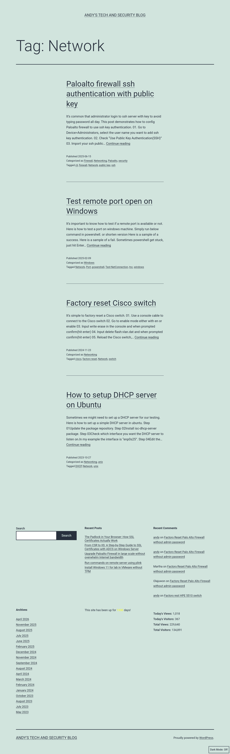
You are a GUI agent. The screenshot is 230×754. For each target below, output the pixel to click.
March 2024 (23, 679)
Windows (89, 262)
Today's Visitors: (164, 619)
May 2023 (22, 712)
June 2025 (22, 641)
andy (156, 537)
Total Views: (161, 624)
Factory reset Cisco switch (111, 303)
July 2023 (22, 706)
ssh (113, 165)
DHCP (78, 466)
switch (112, 358)
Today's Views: (163, 613)
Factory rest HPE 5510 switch (183, 595)
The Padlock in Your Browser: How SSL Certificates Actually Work (109, 538)
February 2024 (25, 684)
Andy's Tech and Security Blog (115, 15)
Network (93, 165)
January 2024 (24, 690)
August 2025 (24, 630)
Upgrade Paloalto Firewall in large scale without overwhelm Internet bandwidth (115, 555)
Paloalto (112, 160)
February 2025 (25, 646)
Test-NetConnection (116, 267)
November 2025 (26, 624)
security (123, 160)
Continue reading (118, 143)
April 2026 (22, 619)
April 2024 (22, 674)
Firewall (88, 160)
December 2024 (26, 652)
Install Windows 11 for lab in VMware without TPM (113, 569)
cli (76, 165)
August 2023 (24, 701)
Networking (100, 160)
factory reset (90, 358)
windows (139, 267)
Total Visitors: (162, 630)
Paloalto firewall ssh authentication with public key (110, 93)
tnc (131, 267)
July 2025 (22, 635)
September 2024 (26, 663)
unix (100, 461)
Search (20, 528)
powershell (98, 267)
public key (104, 165)
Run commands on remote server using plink (113, 562)
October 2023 (24, 695)
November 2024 (26, 657)
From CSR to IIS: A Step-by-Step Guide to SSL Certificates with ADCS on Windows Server (113, 547)
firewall (83, 165)
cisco (78, 358)
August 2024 (24, 668)
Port (88, 267)
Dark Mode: (219, 750)
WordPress (206, 737)
